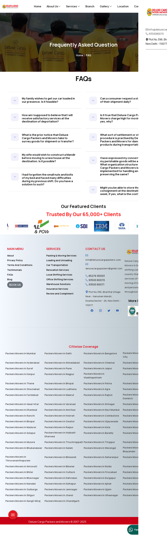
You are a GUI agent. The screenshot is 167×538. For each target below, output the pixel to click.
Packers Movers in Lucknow (138, 381)
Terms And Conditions (19, 278)
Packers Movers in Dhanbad (21, 423)
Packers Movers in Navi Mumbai (102, 423)
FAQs (10, 288)
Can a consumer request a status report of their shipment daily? (125, 100)
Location (123, 6)
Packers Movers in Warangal (100, 461)
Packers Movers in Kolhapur (60, 497)
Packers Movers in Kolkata (138, 376)
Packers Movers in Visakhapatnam (94, 389)
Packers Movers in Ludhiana (60, 402)
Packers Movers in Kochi (136, 485)
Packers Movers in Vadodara (139, 396)
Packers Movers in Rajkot (98, 408)
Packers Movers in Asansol (138, 491)
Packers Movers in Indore (137, 387)
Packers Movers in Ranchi (20, 429)
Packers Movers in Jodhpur (138, 435)
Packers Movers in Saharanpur (101, 470)
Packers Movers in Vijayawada (101, 435)
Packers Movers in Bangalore (100, 366)
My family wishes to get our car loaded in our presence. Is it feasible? (44, 101)
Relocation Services (57, 283)
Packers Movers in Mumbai (20, 366)
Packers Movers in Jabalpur (138, 429)
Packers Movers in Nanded (20, 497)
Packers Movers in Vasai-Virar (22, 417)
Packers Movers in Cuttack (60, 485)
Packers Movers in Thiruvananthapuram (17, 472)
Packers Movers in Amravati (21, 479)
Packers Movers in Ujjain (97, 503)
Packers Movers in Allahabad (139, 423)
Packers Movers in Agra (97, 402)
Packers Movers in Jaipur (98, 381)
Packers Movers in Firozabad (100, 485)
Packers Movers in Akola (136, 497)
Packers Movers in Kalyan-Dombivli (138, 410)
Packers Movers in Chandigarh (62, 514)
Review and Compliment (59, 307)
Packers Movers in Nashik (137, 402)
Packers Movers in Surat (19, 381)
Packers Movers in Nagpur (59, 387)
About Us (54, 6)
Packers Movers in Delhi (58, 366)
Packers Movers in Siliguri (20, 508)
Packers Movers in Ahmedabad (62, 376)
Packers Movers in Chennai (99, 376)
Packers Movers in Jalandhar (139, 455)
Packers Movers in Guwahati (139, 440)
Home (37, 6)
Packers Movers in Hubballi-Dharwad (60, 448)
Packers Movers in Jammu (137, 508)
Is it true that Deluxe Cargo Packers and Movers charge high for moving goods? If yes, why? (127, 119)
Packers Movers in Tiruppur (99, 455)
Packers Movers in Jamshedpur (140, 479)
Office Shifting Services (59, 292)
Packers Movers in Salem (59, 461)
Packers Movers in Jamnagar (61, 503)
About (10, 269)
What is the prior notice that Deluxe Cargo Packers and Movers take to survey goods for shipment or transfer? (48, 145)
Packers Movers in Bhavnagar (22, 491)
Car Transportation (57, 278)
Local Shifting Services (59, 288)
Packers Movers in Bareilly (99, 446)
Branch (89, 6)
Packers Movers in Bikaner (60, 479)
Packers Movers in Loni (136, 503)
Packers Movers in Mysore (20, 455)
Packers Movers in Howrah (60, 429)
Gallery (106, 6)
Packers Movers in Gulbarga (21, 503)
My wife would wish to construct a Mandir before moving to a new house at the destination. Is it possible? (47, 170)
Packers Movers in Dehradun (61, 491)
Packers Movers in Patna (98, 396)
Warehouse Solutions (58, 297)
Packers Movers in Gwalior (60, 435)
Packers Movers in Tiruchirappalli (64, 455)
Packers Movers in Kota (97, 440)
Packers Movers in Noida (98, 479)
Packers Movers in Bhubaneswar (23, 461)
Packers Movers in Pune (58, 381)
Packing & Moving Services (61, 269)
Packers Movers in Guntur (137, 470)
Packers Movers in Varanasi (60, 417)
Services (73, 6)
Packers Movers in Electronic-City (140, 368)
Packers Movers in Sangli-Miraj (22, 514)
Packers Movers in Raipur (59, 440)
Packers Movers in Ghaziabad (22, 402)
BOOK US (15, 298)
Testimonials (14, 283)
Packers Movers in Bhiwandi (60, 470)
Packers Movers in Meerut (59, 408)
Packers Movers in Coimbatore (101, 429)
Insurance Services (57, 302)
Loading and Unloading (59, 274)
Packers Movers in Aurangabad (140, 417)
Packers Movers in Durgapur (100, 491)
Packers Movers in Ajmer (98, 497)
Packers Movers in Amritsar (60, 423)
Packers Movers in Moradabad (140, 446)
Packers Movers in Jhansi (59, 508)
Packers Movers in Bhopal (59, 396)
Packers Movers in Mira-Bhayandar (136, 463)
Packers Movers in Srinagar (99, 417)
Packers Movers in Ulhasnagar (101, 508)
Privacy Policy (15, 274)
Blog (9, 292)
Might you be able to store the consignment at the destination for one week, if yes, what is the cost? (126, 203)
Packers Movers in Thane (19, 396)
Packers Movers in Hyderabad (22, 376)
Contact (139, 6)
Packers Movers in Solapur (20, 446)
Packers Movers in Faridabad (21, 408)
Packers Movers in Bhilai (19, 485)
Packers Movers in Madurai (20, 440)
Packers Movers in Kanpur (20, 387)
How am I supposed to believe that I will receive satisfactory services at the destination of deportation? (48, 122)
